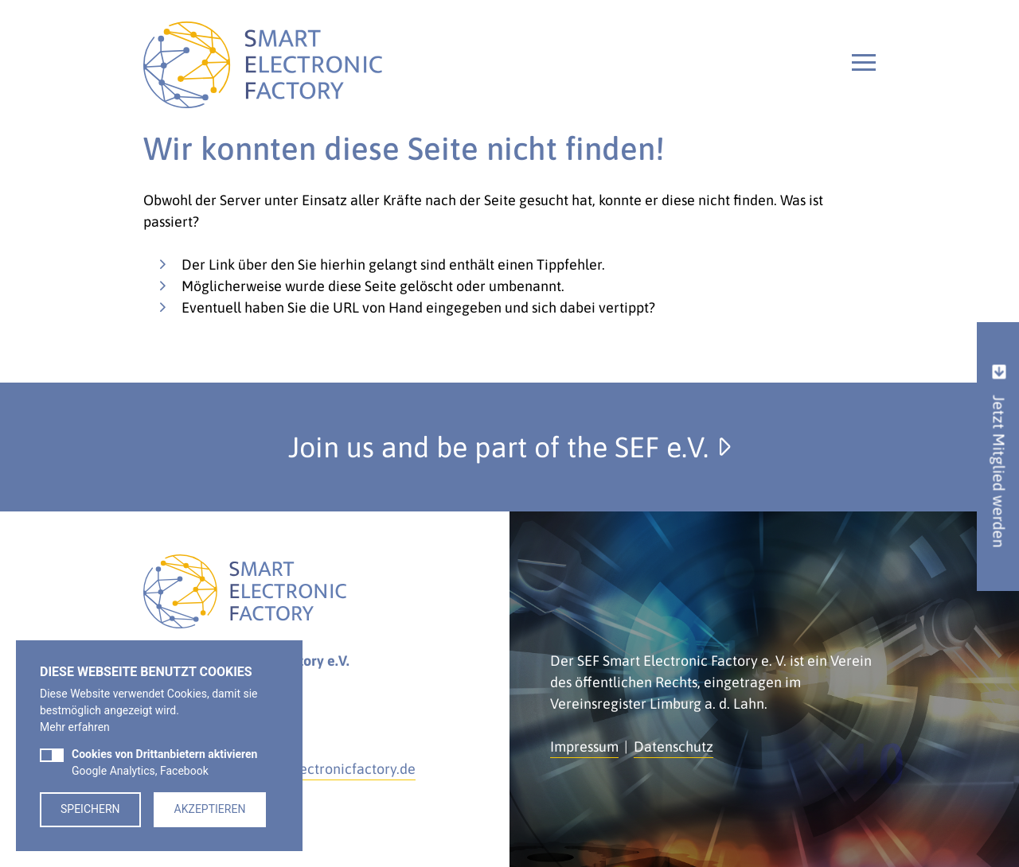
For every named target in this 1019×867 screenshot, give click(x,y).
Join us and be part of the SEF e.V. (509, 447)
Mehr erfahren (75, 727)
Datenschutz (673, 746)
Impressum (584, 746)
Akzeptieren (210, 809)
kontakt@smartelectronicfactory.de (303, 768)
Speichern (90, 809)
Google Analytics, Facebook (164, 762)
